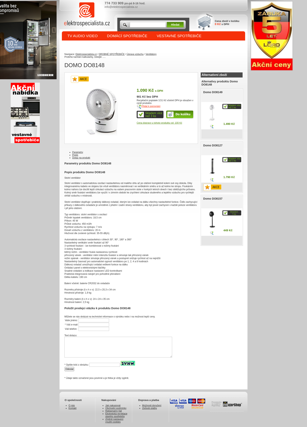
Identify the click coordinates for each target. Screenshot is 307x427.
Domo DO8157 (212, 198)
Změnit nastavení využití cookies (114, 420)
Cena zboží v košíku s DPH (227, 23)
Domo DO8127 (212, 145)
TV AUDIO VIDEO (82, 36)
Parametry (77, 152)
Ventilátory (150, 54)
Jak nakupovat (112, 405)
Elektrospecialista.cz (86, 54)
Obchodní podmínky (115, 408)
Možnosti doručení (151, 405)
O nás (72, 405)
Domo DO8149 (212, 92)
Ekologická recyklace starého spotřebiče (116, 415)
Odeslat (69, 369)
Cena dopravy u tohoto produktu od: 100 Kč (159, 123)
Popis (75, 155)
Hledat (175, 24)
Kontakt (73, 408)
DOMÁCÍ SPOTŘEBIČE (127, 36)
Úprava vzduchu (135, 54)
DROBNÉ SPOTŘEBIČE (88, 45)
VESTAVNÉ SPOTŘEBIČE (179, 36)
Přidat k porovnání (150, 106)
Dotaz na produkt (81, 157)
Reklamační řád (113, 411)
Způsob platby (149, 408)
